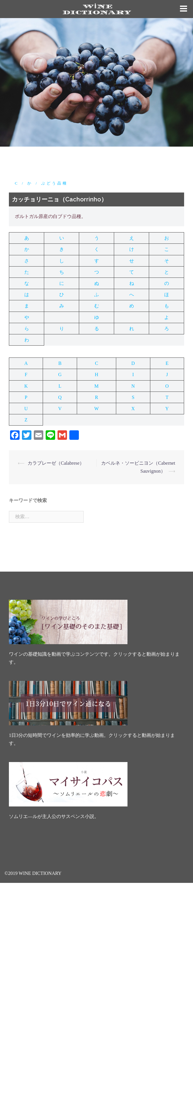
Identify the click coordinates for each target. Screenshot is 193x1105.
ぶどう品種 (54, 183)
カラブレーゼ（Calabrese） (56, 463)
